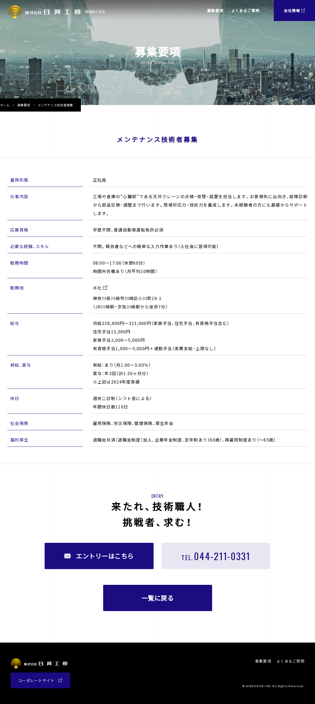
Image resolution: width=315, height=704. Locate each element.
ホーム (5, 105)
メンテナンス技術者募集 (55, 105)
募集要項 (23, 105)
